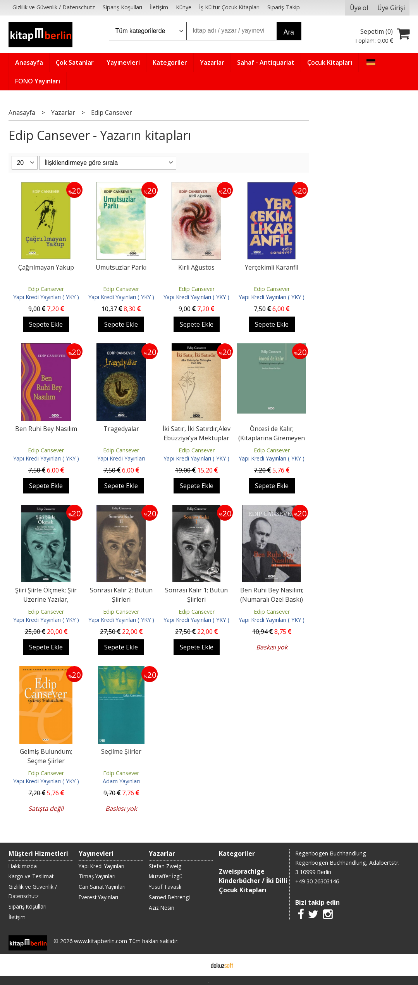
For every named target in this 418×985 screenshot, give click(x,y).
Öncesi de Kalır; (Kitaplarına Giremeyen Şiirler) (271, 438)
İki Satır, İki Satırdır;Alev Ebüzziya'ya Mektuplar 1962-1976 (197, 438)
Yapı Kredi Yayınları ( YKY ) (46, 297)
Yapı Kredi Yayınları (121, 458)
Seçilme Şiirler (121, 751)
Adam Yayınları (121, 781)
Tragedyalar (121, 428)
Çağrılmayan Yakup (46, 267)
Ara (289, 32)
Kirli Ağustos (196, 267)
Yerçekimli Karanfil (271, 267)
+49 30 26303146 (317, 881)
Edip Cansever (46, 289)
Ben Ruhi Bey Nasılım (46, 428)
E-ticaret (196, 965)
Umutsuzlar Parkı (121, 267)
